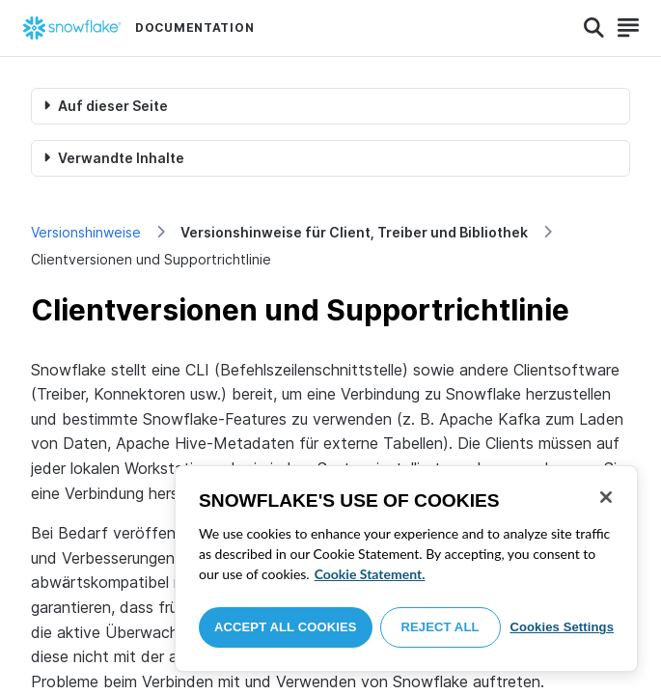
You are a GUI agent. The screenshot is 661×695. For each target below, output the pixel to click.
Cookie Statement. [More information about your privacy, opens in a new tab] (370, 574)
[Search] (594, 28)
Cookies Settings (562, 627)
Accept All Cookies (285, 627)
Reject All (440, 627)
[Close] (606, 497)
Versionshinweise (86, 232)
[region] (406, 568)
